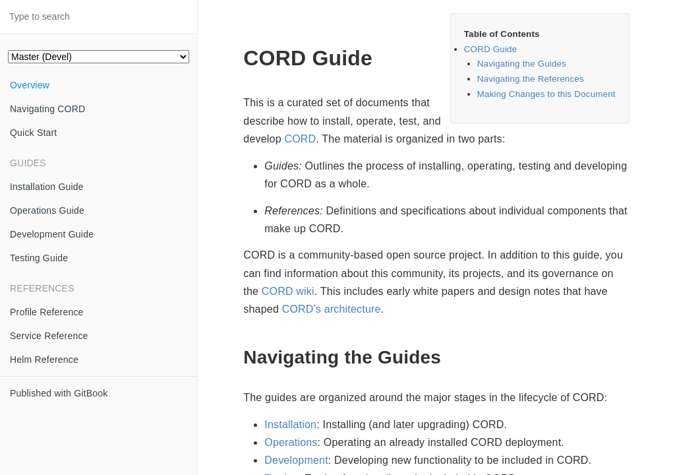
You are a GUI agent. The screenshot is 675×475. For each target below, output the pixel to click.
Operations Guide (47, 210)
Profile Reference (47, 312)
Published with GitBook (58, 393)
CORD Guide (490, 49)
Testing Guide (39, 258)
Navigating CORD (47, 109)
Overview (29, 85)
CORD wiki (288, 291)
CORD (300, 138)
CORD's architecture (331, 309)
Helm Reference (44, 359)
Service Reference (49, 336)
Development (296, 460)
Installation (290, 424)
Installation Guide (47, 186)
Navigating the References (530, 79)
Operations (290, 442)
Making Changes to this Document (546, 94)
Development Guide (52, 234)
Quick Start (33, 132)
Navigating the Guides (521, 64)
